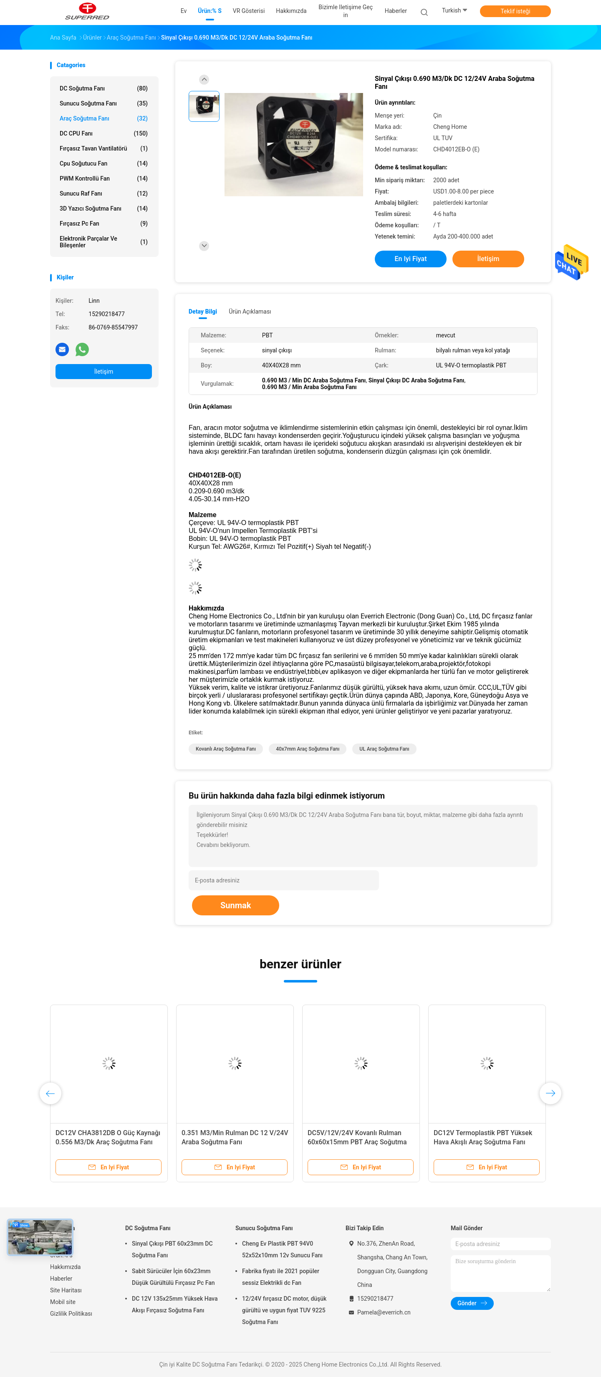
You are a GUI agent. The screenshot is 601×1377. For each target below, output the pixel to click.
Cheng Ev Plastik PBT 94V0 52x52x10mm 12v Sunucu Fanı (282, 1249)
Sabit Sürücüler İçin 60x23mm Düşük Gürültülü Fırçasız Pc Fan (173, 1277)
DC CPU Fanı (104, 133)
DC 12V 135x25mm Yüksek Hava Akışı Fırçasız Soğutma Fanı (175, 1304)
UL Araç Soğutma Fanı (384, 749)
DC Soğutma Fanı (104, 88)
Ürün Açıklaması (250, 311)
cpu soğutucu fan (104, 163)
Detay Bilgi (203, 311)
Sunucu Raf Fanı (104, 193)
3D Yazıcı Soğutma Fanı (104, 208)
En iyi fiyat (411, 259)
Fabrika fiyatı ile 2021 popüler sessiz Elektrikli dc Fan (280, 1277)
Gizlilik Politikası (71, 1313)
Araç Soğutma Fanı (104, 118)
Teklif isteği (515, 11)
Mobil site (63, 1302)
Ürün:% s (61, 1255)
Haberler (61, 1278)
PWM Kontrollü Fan (104, 178)
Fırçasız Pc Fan (104, 223)
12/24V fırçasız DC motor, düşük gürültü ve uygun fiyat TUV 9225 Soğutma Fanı (284, 1310)
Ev (53, 1243)
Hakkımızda (65, 1267)
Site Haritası (66, 1290)
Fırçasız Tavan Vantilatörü (104, 148)
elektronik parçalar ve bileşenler (104, 242)
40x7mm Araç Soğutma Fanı (307, 749)
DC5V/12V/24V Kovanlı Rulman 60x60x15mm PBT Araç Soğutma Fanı (357, 1142)
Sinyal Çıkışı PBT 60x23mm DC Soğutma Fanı (172, 1249)
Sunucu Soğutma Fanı (104, 103)
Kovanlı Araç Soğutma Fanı (226, 749)
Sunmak (235, 905)
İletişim (104, 371)
